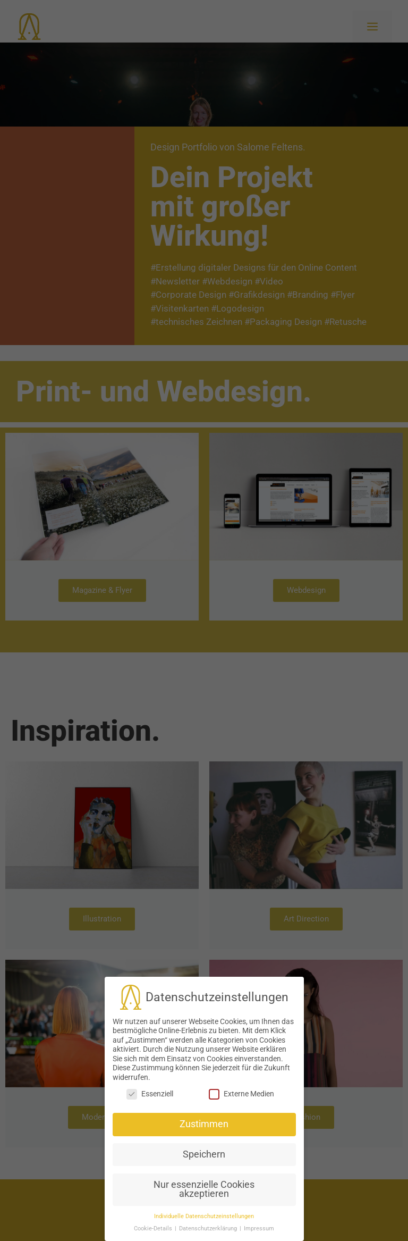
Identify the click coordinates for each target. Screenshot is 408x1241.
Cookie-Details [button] (154, 1203)
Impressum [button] (259, 1203)
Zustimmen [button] (204, 1099)
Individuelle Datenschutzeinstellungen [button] (204, 1191)
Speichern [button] (204, 1129)
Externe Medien (241, 1069)
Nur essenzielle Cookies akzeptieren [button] (204, 1164)
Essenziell (149, 1069)
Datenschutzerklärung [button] (209, 1203)
